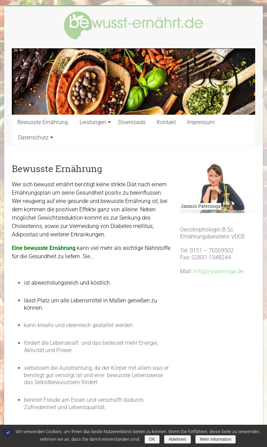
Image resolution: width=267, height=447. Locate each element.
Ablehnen (177, 439)
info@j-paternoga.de (218, 271)
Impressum (201, 122)
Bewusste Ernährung (42, 122)
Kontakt (166, 122)
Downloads (132, 122)
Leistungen (93, 122)
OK (152, 439)
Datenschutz (33, 137)
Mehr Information (216, 439)
